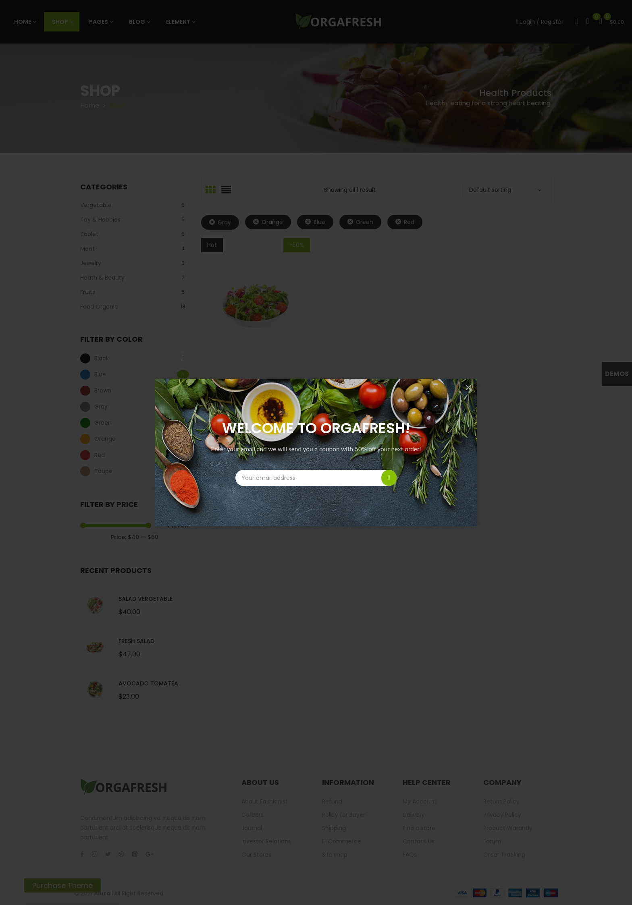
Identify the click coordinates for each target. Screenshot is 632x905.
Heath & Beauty (102, 278)
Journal (251, 828)
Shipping (334, 828)
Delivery (414, 815)
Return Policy (501, 801)
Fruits (87, 292)
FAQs (410, 855)
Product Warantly (507, 828)
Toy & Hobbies (100, 220)
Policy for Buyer (343, 815)
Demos (617, 373)
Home (89, 105)
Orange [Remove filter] (272, 222)
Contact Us (418, 841)
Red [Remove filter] (409, 222)
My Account (420, 801)
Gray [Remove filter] (224, 222)
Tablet (89, 234)
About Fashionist (264, 801)
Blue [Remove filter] (319, 222)
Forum (492, 841)
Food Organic (99, 307)
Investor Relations (266, 841)
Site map (334, 855)
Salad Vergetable (145, 599)
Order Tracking (504, 855)
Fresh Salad (136, 641)
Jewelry (90, 263)
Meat (87, 249)
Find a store (419, 828)
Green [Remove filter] (364, 222)
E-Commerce (341, 841)
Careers (252, 815)
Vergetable (95, 205)
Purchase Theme (62, 885)
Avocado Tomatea (148, 683)
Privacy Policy (502, 815)
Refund (332, 801)
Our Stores (256, 855)
